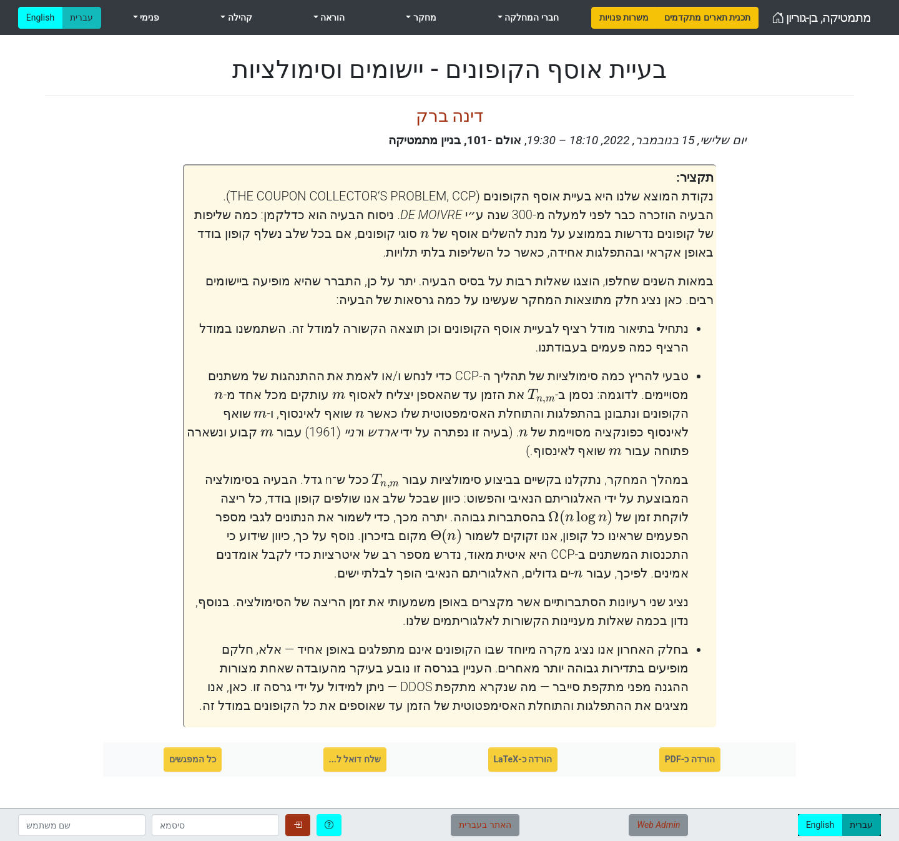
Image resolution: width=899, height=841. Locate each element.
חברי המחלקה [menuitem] (531, 17)
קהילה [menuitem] (238, 17)
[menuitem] (624, 18)
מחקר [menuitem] (423, 17)
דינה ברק (450, 116)
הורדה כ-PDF (690, 759)
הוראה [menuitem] (331, 17)
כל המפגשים (192, 759)
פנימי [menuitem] (148, 17)
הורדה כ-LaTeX (523, 759)
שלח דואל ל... (355, 759)
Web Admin (658, 825)
